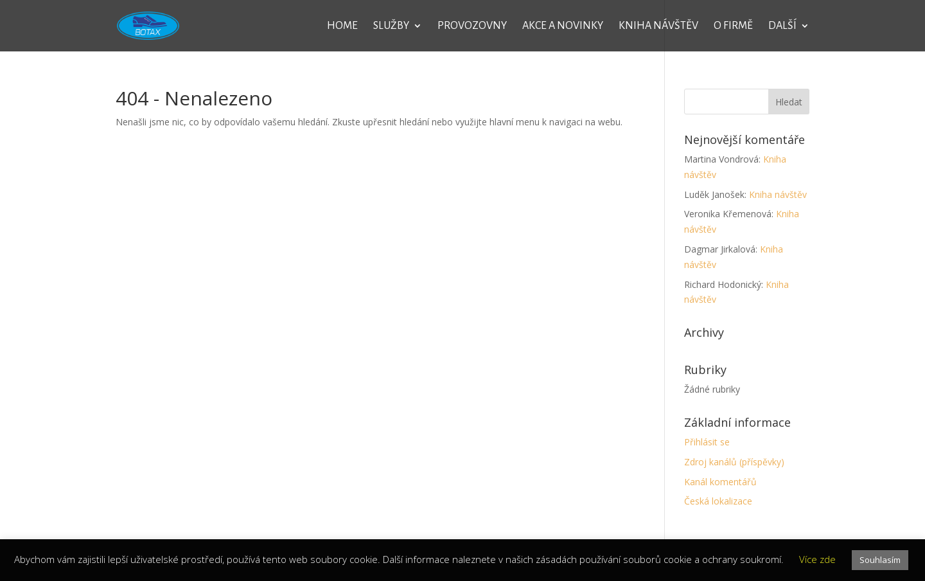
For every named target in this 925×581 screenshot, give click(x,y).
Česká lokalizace (718, 501)
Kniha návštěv (658, 26)
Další (782, 26)
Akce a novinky (562, 26)
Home (342, 26)
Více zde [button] (817, 559)
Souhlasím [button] (880, 560)
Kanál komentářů (720, 482)
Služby (391, 26)
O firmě (733, 26)
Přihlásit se (707, 442)
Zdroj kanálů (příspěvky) (734, 462)
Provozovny (472, 26)
